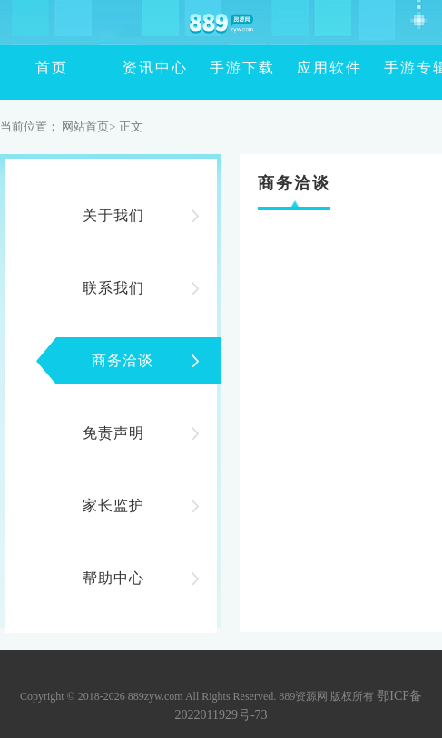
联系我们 (113, 288)
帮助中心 (113, 578)
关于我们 (113, 215)
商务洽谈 (122, 360)
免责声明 (113, 433)
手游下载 (216, 67)
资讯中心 (129, 67)
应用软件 (303, 67)
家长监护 (113, 505)
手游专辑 (390, 67)
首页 (41, 67)
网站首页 (85, 126)
